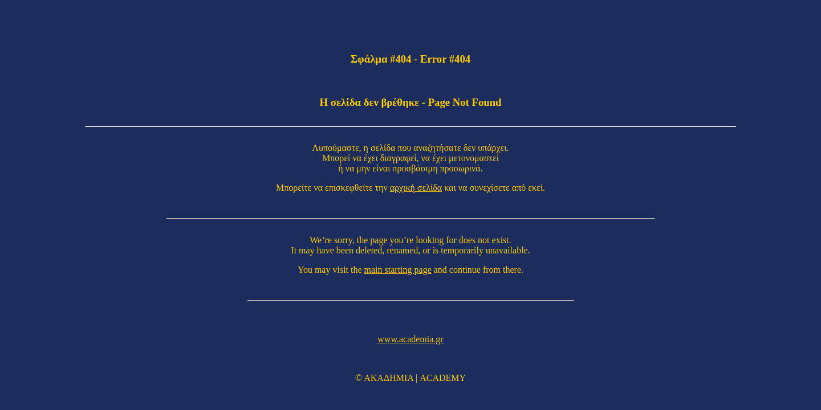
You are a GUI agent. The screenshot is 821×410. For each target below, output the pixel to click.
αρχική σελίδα (416, 187)
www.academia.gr (410, 339)
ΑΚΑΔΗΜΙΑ (388, 378)
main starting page (398, 269)
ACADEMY (443, 378)
